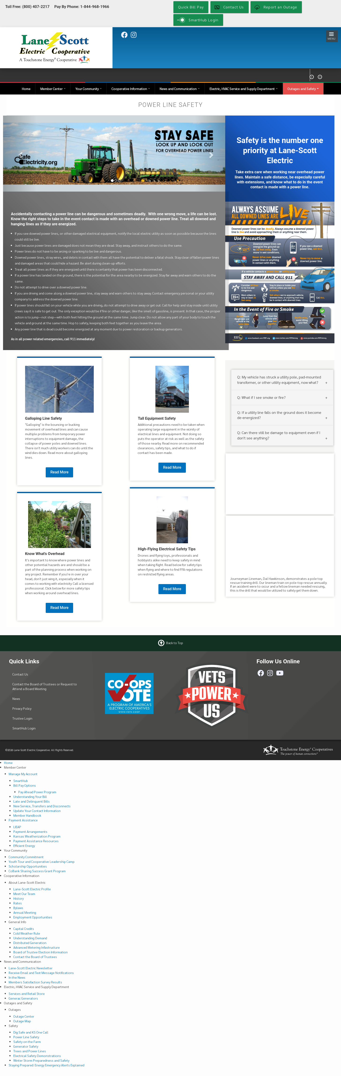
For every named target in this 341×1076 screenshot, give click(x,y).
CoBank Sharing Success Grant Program (37, 871)
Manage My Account (23, 774)
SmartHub (20, 780)
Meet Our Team (24, 893)
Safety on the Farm (27, 1041)
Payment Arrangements (30, 831)
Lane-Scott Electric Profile (32, 889)
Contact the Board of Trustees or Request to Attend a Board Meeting (44, 686)
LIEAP (17, 827)
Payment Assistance (23, 820)
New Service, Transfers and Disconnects (42, 806)
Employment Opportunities (32, 917)
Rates (17, 903)
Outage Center (23, 1016)
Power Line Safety (26, 1037)
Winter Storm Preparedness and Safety (41, 1060)
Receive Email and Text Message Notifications (41, 972)
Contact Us (20, 674)
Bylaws (18, 908)
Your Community (88, 89)
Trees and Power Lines (29, 1051)
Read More (59, 472)
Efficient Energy (24, 845)
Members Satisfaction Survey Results (35, 982)
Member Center (53, 89)
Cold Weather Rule (26, 933)
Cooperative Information (131, 89)
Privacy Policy (21, 708)
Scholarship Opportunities (28, 866)
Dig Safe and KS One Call (30, 1032)
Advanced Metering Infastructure (36, 947)
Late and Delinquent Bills (31, 801)
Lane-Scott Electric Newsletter (30, 968)
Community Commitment (26, 857)
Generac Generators (23, 998)
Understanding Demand (30, 938)
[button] (20, 153)
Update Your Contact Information (37, 810)
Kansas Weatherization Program (36, 836)
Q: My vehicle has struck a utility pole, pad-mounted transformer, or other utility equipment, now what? (279, 379)
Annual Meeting (24, 912)
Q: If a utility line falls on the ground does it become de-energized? (279, 415)
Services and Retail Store (27, 993)
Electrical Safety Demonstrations (37, 1055)
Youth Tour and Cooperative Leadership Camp (42, 861)
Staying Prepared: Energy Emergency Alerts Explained (46, 1065)
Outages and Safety (303, 89)
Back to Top (174, 643)
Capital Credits (23, 928)
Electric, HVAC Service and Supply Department (244, 89)
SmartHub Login (24, 728)
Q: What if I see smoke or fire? (261, 397)
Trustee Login (22, 718)
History (18, 898)
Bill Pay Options (24, 785)
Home (26, 89)
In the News (17, 977)
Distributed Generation (29, 942)
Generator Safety (25, 1046)
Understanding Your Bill (30, 796)
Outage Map (22, 1021)
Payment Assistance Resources (36, 841)
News (16, 698)
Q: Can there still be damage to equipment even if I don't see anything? (278, 435)
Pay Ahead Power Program (37, 792)
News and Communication (180, 89)
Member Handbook (27, 815)
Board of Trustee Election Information (40, 952)
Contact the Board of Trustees (35, 957)
